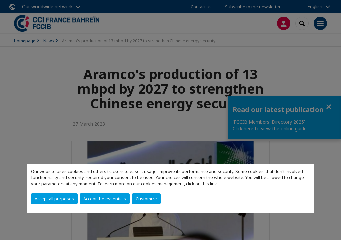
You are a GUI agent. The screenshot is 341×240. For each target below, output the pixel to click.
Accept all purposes (54, 199)
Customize (146, 199)
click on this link (201, 184)
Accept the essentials (104, 199)
